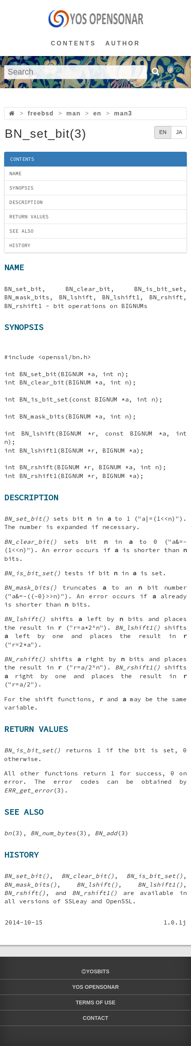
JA (179, 132)
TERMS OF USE (95, 1002)
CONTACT (95, 1018)
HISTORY (20, 245)
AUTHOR (122, 43)
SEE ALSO (21, 231)
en (97, 113)
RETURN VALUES (29, 216)
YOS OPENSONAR (95, 987)
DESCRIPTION (26, 202)
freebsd (41, 113)
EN (162, 132)
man (73, 113)
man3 (123, 113)
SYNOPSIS (21, 188)
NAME (15, 173)
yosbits (95, 971)
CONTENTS (73, 43)
